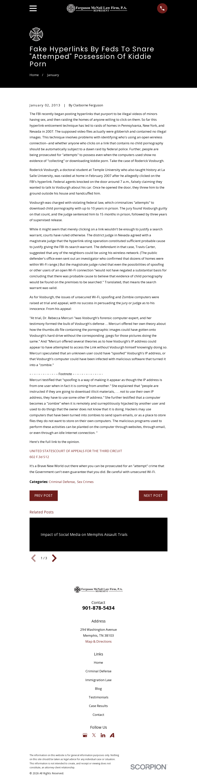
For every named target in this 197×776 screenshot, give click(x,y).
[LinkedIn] (103, 735)
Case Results (98, 706)
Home (98, 662)
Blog (98, 688)
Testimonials (98, 697)
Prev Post (44, 495)
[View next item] (54, 558)
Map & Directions (98, 641)
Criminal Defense (62, 482)
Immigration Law (98, 680)
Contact (98, 714)
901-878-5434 (98, 607)
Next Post (153, 495)
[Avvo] (112, 735)
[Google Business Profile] (85, 735)
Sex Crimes (85, 482)
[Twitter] (94, 735)
